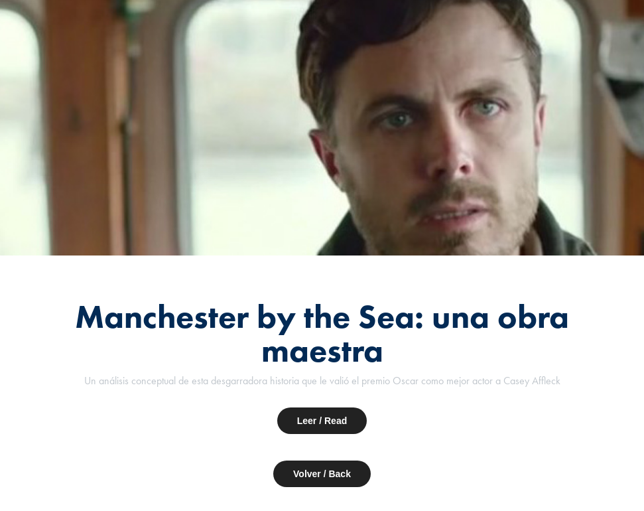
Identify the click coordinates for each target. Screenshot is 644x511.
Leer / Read (322, 420)
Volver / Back (322, 474)
